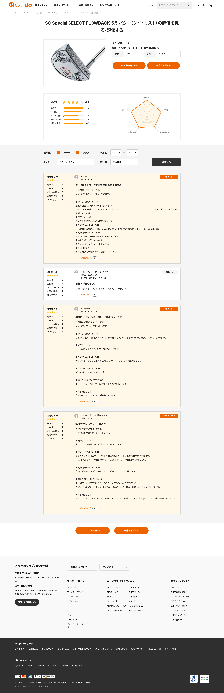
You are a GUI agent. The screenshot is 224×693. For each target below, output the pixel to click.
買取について (121, 649)
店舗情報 (64, 665)
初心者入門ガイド (178, 601)
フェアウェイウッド (75, 592)
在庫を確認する (163, 65)
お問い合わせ (170, 649)
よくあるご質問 (154, 649)
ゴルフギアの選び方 (179, 606)
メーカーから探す (136, 610)
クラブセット (72, 620)
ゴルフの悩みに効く (179, 592)
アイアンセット (73, 601)
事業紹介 (40, 665)
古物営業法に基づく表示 (80, 683)
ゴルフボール (134, 592)
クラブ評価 (108, 567)
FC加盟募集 (77, 665)
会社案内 (19, 665)
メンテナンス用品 (136, 606)
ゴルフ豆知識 (176, 620)
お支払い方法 (63, 649)
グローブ (111, 597)
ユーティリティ (73, 597)
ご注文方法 (33, 649)
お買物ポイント (137, 649)
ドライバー (71, 587)
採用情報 (52, 665)
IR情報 (29, 665)
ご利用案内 (20, 649)
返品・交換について (103, 649)
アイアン (70, 606)
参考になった (86, 258)
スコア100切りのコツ (180, 597)
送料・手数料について (82, 649)
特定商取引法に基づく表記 (55, 683)
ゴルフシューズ (135, 597)
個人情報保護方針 (33, 683)
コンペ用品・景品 (114, 610)
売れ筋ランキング (79, 567)
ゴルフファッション (178, 615)
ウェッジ (70, 610)
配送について (48, 649)
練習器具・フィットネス (116, 606)
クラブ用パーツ (113, 587)
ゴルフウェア (134, 587)
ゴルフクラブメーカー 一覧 (77, 626)
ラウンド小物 (112, 601)
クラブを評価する (129, 65)
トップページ (176, 587)
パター (128, 43)
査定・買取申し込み (27, 602)
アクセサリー (134, 601)
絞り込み (166, 162)
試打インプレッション (179, 610)
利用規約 (18, 683)
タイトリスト (117, 43)
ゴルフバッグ (112, 592)
